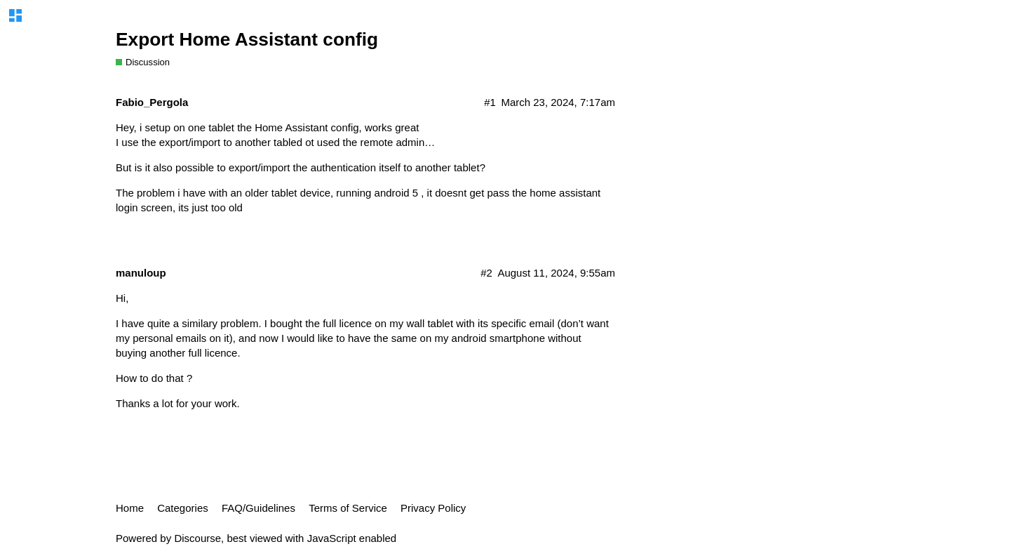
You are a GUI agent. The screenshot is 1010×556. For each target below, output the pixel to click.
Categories (182, 508)
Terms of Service (348, 508)
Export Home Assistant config (247, 39)
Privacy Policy (433, 508)
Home (130, 508)
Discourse (197, 538)
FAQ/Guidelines (258, 508)
